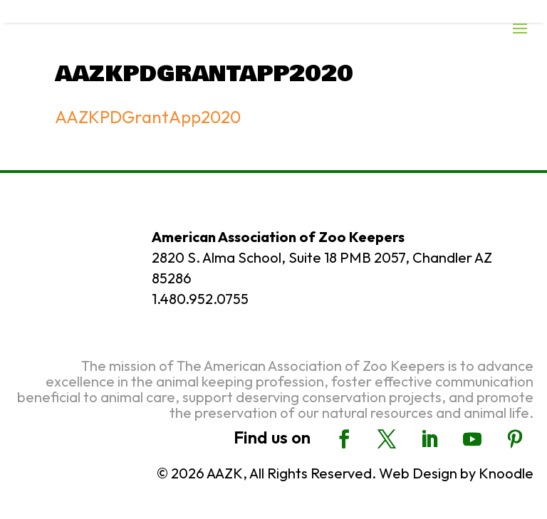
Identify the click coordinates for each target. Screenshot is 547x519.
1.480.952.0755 (200, 299)
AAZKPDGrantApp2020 (148, 116)
